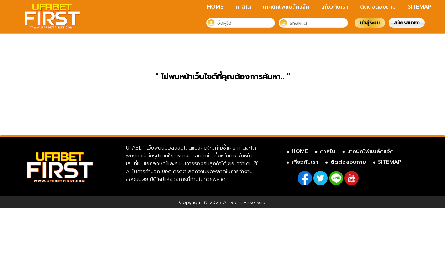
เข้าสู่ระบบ (370, 22)
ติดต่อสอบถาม (378, 7)
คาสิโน (243, 7)
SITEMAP (419, 7)
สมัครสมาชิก (406, 22)
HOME (215, 7)
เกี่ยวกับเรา (334, 7)
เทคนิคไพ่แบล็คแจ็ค (286, 7)
